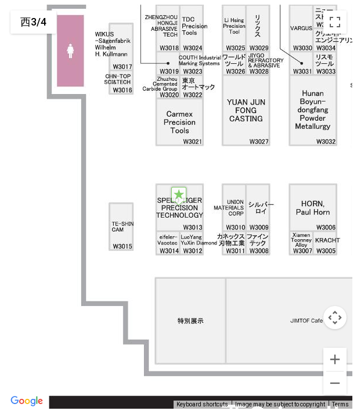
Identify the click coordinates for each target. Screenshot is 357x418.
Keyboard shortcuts (202, 404)
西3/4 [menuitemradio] (33, 22)
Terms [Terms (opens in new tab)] (340, 404)
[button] (179, 196)
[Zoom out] (335, 383)
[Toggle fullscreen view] (335, 22)
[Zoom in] (335, 359)
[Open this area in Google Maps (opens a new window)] (27, 401)
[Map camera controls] (335, 317)
